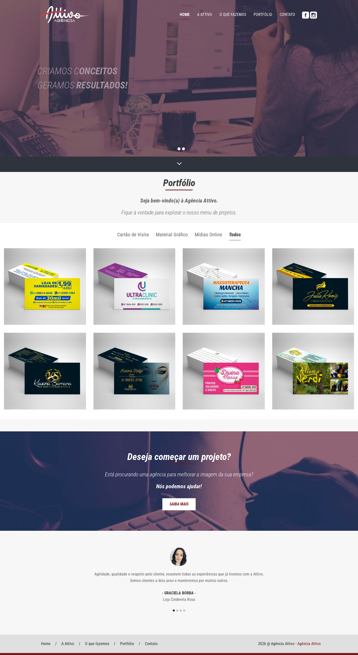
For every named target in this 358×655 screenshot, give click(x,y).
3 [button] (181, 611)
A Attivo (204, 14)
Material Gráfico (172, 235)
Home (185, 14)
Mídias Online (208, 235)
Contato (287, 14)
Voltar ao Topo (43, 632)
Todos (235, 235)
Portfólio (263, 14)
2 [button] (177, 611)
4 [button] (184, 611)
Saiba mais (179, 504)
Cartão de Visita (133, 235)
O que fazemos (233, 14)
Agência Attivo (309, 643)
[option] (179, 575)
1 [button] (174, 611)
